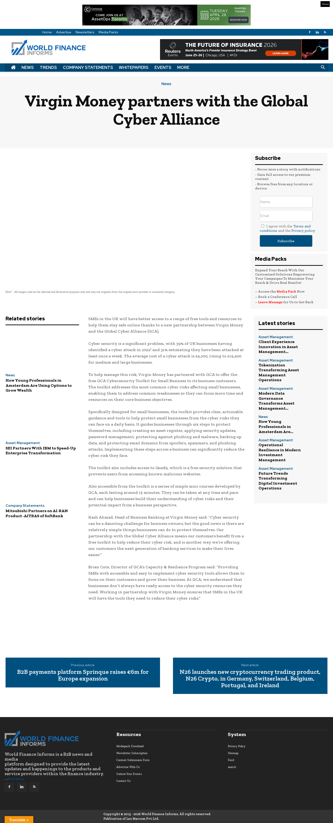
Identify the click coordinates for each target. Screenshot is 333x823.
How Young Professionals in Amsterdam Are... (276, 426)
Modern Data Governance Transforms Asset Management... (276, 401)
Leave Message (270, 302)
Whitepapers (133, 67)
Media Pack (286, 291)
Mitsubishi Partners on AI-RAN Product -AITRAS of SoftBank (37, 513)
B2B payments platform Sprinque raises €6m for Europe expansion (83, 675)
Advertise (63, 32)
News (28, 67)
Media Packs (108, 32)
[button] (322, 67)
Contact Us (123, 781)
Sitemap (233, 753)
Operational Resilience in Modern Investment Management (280, 452)
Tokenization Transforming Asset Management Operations (279, 372)
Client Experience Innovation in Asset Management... (278, 346)
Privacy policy (303, 230)
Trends (48, 67)
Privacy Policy (236, 746)
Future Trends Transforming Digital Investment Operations (278, 481)
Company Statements (88, 67)
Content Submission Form (133, 760)
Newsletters (85, 32)
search (232, 767)
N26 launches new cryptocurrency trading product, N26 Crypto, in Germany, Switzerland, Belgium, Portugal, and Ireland (250, 678)
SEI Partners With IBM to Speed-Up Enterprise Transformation (41, 451)
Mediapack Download (130, 746)
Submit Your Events (129, 774)
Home (47, 32)
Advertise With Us (128, 767)
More (183, 67)
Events (162, 67)
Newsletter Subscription (132, 753)
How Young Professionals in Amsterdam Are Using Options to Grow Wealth (39, 385)
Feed (231, 760)
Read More (15, 779)
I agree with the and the (287, 228)
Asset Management (23, 443)
